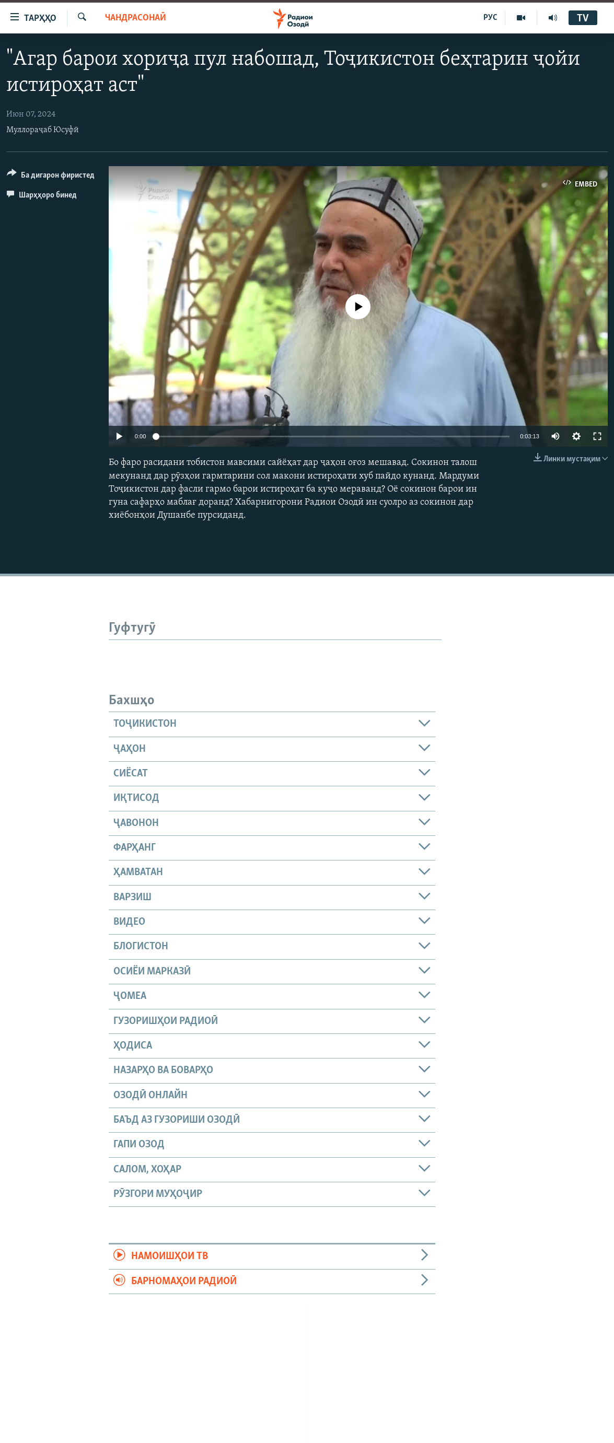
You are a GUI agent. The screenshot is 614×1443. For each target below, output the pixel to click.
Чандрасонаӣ (135, 18)
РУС (490, 18)
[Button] (51, 177)
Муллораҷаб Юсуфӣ (42, 130)
